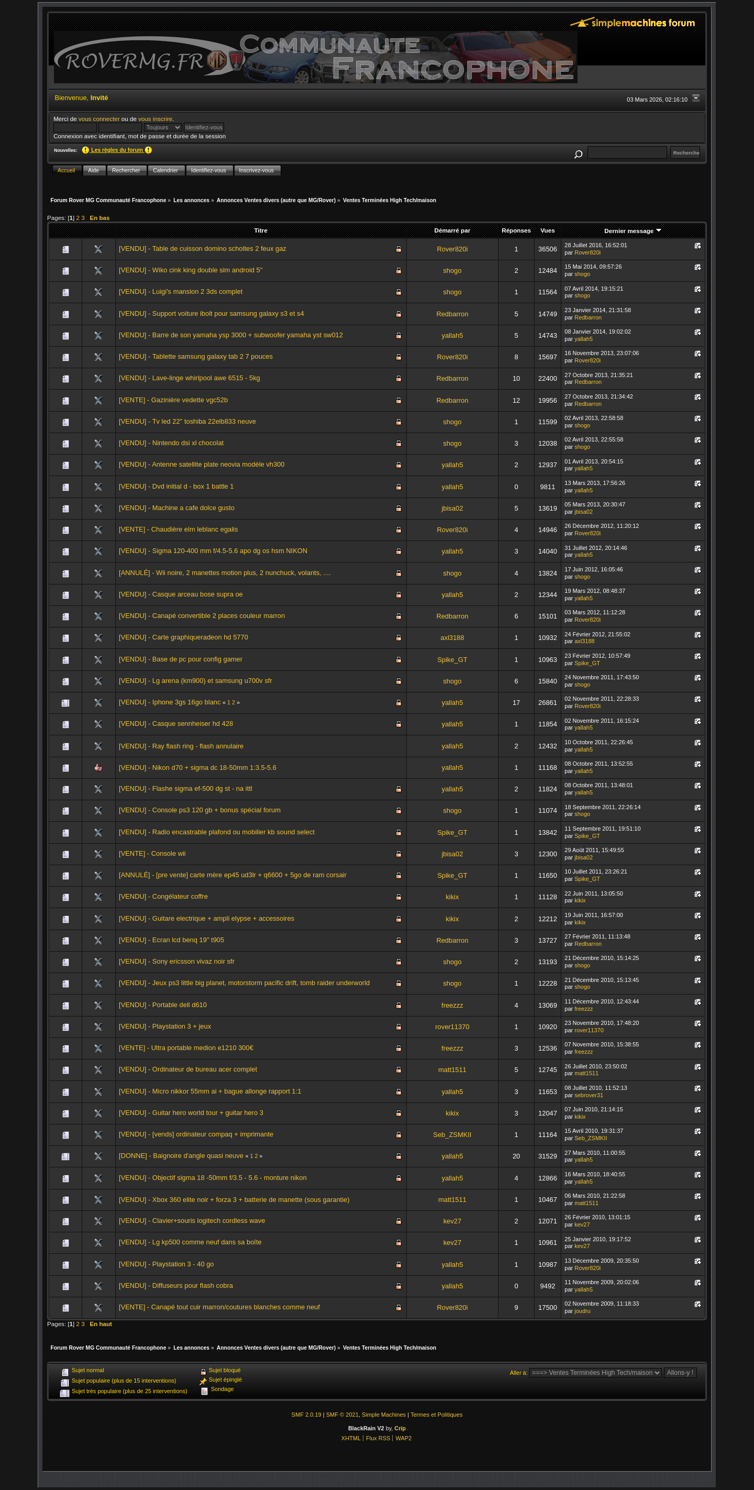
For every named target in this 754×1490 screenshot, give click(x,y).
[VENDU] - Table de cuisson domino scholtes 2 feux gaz (202, 248)
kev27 (452, 1221)
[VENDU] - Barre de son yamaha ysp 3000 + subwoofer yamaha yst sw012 (231, 335)
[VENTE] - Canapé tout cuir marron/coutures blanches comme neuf (219, 1307)
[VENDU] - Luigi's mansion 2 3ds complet (180, 291)
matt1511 (452, 1070)
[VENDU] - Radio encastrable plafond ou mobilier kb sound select (217, 832)
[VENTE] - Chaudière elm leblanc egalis (178, 529)
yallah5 (452, 335)
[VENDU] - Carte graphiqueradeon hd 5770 (183, 637)
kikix (452, 897)
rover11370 (452, 1027)
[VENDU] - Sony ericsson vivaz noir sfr (177, 961)
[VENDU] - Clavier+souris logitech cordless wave (192, 1220)
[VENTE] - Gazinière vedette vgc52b (173, 400)
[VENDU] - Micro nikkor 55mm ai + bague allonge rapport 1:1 (210, 1091)
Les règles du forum (117, 150)
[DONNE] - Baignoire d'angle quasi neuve (181, 1156)
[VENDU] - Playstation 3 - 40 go (166, 1264)
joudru (582, 1311)
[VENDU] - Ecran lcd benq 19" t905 (171, 940)
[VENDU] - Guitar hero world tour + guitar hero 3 (191, 1113)
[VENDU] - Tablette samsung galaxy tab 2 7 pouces (196, 356)
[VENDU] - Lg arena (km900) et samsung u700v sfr (195, 681)
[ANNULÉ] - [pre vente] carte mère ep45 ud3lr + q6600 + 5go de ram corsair (233, 875)
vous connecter (99, 118)
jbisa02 (452, 508)
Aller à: (519, 1373)
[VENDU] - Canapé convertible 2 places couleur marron (202, 616)
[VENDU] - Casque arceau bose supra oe (181, 594)
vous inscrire (155, 118)
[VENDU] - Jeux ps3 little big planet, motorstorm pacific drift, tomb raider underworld (244, 983)
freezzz (452, 1005)
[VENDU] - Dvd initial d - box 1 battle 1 (176, 486)
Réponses (516, 230)
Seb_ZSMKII (452, 1135)
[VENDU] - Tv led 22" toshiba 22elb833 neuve (187, 421)
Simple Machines (384, 1414)
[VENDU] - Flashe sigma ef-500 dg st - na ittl (185, 788)
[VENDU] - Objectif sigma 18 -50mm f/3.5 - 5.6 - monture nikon (213, 1178)
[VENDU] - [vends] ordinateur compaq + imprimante (196, 1134)
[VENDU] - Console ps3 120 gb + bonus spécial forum (200, 810)
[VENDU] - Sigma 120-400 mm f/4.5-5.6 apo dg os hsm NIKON (213, 551)
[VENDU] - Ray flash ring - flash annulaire (181, 746)
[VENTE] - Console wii (152, 853)
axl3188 (452, 638)
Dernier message (632, 230)
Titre (261, 230)
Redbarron (452, 314)
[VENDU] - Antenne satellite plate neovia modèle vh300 (201, 464)
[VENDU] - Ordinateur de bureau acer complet (188, 1069)
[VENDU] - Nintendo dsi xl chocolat (171, 443)
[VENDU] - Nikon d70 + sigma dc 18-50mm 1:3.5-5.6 (197, 767)
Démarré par (453, 230)
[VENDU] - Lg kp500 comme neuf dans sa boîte (190, 1242)
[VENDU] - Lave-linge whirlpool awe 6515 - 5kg (189, 378)
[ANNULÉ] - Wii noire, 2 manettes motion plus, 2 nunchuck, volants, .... (225, 573)
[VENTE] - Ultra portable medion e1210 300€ (186, 1048)
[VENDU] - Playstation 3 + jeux (165, 1026)
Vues (547, 230)
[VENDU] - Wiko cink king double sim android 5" (190, 270)
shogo (452, 270)
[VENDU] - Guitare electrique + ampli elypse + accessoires (206, 918)
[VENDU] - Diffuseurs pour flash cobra (176, 1285)
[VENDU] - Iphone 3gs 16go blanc (169, 702)
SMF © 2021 (342, 1414)
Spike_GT (452, 660)
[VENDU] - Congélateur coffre (163, 896)
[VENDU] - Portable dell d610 (163, 1005)
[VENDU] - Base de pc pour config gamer (180, 659)
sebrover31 (588, 1095)
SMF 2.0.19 (306, 1414)
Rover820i (452, 249)
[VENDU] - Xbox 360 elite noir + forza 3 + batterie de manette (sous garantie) (234, 1200)
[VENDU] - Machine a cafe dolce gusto (177, 508)
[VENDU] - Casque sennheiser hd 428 (176, 723)
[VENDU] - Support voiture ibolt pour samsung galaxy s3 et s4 (211, 313)
